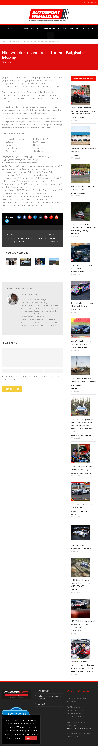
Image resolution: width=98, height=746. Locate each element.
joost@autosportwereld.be (79, 728)
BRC (72, 234)
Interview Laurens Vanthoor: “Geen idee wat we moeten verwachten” (82, 665)
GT (79, 310)
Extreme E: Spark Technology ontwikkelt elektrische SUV (10, 271)
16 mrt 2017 (6, 62)
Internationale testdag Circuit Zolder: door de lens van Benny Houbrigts (83, 111)
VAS (71, 28)
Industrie (80, 28)
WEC (80, 631)
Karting (81, 193)
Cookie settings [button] (14, 738)
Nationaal (82, 511)
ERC (86, 473)
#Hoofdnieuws (15, 42)
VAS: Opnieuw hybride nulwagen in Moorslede (25, 271)
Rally (38, 28)
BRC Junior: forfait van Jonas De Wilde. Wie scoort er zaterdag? (83, 382)
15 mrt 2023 (75, 158)
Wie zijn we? (43, 691)
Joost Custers (29, 295)
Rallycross (49, 28)
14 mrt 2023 (75, 391)
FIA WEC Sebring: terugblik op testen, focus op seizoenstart (83, 624)
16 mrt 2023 (75, 120)
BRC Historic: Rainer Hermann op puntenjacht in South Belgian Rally (83, 227)
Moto (90, 28)
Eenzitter (82, 347)
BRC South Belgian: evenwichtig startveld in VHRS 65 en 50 (81, 583)
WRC (10, 28)
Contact (41, 704)
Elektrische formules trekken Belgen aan (39, 270)
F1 (5, 28)
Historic (62, 28)
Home (4, 42)
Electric (28, 28)
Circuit (17, 28)
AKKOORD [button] (31, 738)
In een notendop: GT (80, 545)
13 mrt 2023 (75, 633)
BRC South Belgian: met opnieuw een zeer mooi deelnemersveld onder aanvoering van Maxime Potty (82, 426)
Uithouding (76, 514)
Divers (81, 117)
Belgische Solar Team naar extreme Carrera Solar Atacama (54, 271)
